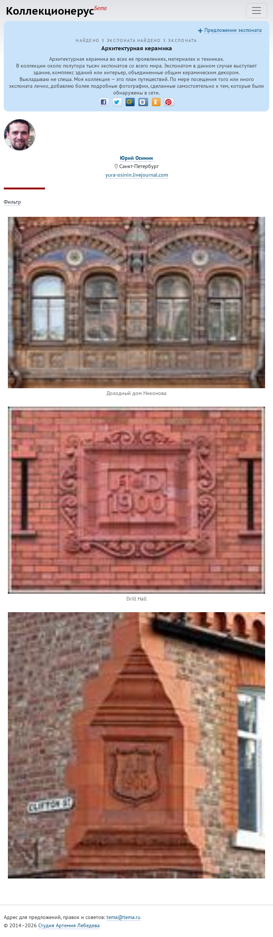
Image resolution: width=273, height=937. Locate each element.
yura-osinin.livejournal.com (136, 174)
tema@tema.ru (123, 917)
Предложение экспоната (233, 30)
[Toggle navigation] (256, 10)
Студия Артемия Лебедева (69, 925)
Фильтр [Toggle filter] (12, 201)
